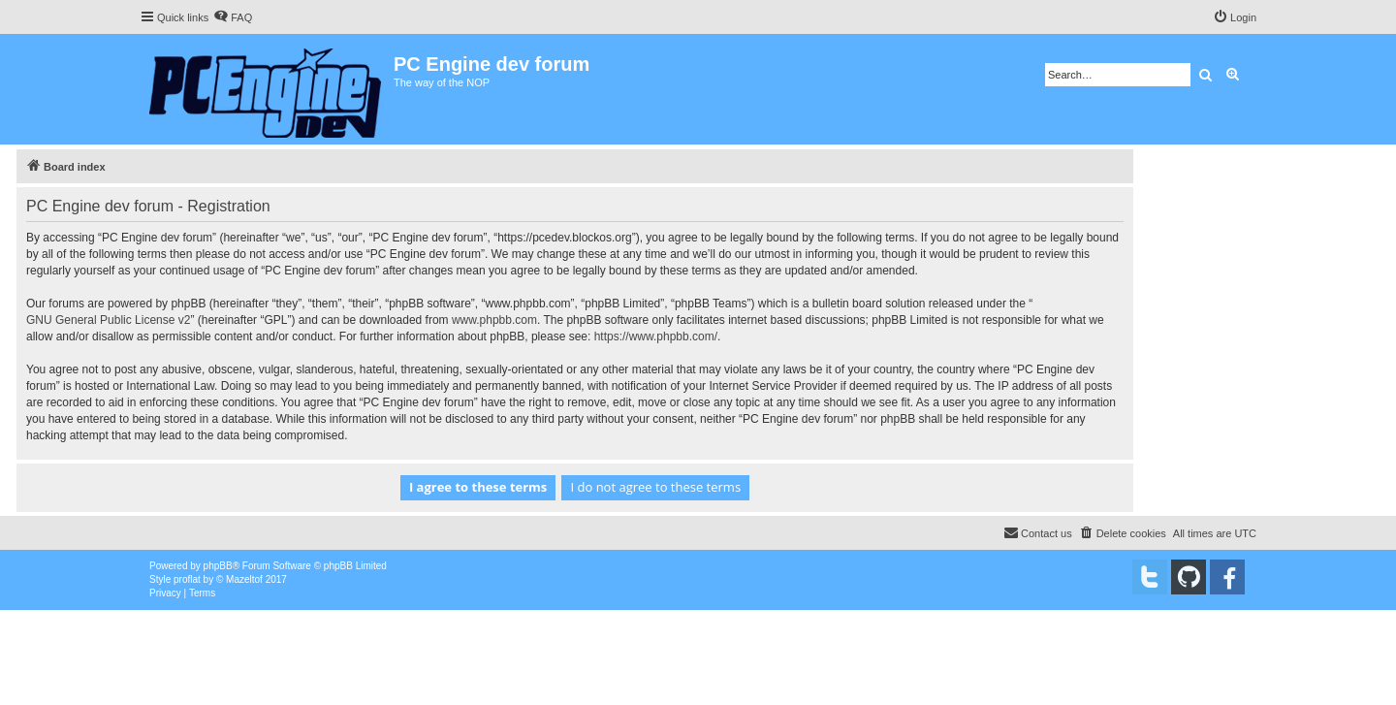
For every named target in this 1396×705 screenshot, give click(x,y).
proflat (187, 579)
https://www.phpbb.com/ (655, 336)
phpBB (218, 566)
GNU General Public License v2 (108, 320)
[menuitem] (232, 17)
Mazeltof (244, 579)
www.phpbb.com (494, 320)
